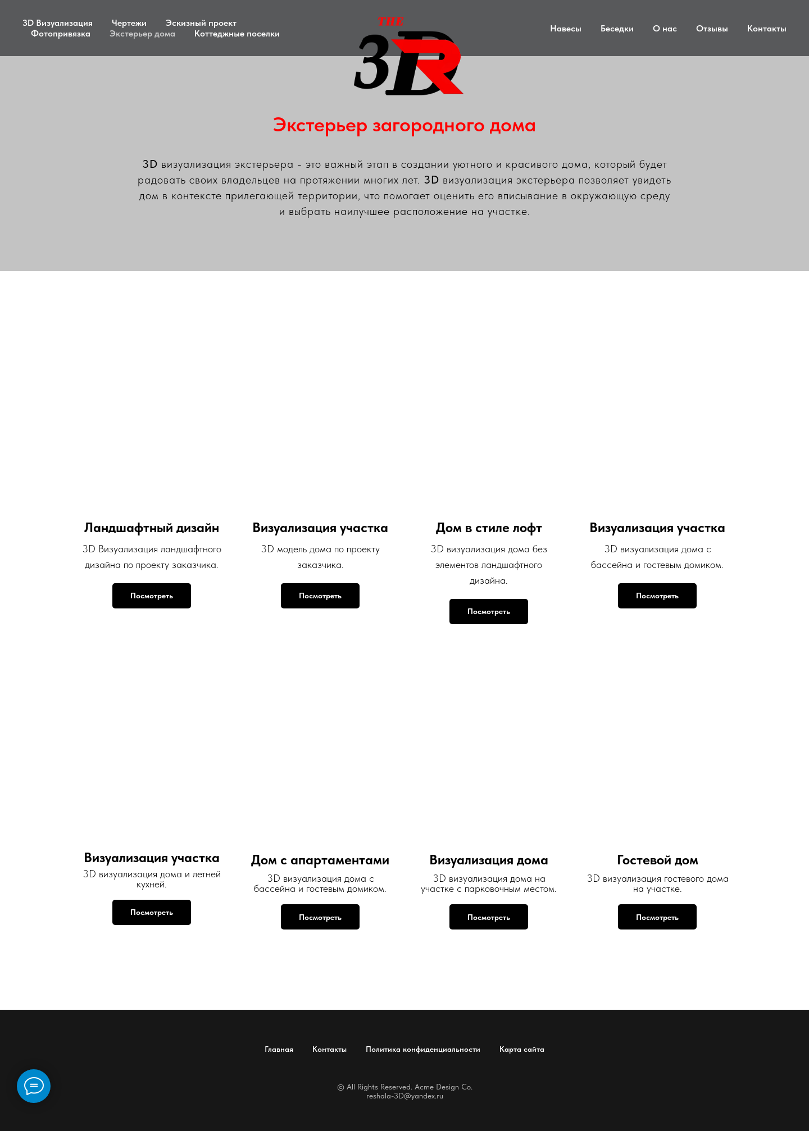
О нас (665, 28)
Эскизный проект (201, 22)
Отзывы (712, 28)
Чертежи (129, 22)
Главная (279, 1049)
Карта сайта (521, 1049)
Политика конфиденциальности (423, 1049)
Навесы (565, 28)
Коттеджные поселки (237, 33)
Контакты (767, 28)
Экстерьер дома (142, 33)
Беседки (617, 28)
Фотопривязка (60, 33)
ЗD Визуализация (57, 22)
